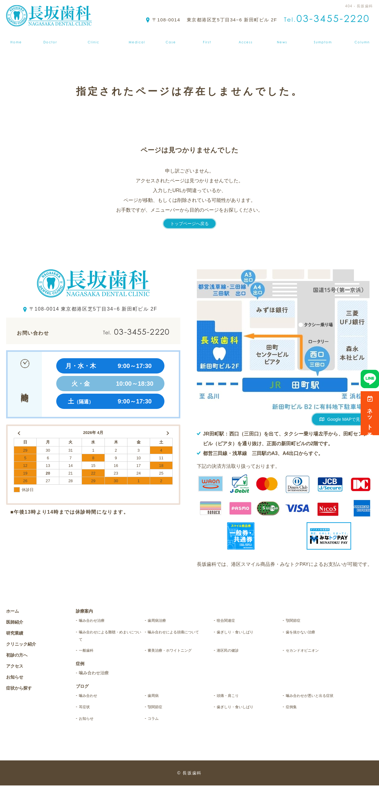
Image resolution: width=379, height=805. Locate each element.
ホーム (14, 38)
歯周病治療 (160, 620)
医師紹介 (48, 38)
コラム (155, 737)
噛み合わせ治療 (97, 620)
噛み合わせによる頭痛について (178, 638)
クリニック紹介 (93, 38)
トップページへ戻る (189, 223)
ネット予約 (370, 413)
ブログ (365, 38)
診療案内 (137, 38)
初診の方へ (207, 38)
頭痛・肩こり (232, 702)
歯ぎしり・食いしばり (242, 633)
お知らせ (283, 38)
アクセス (247, 38)
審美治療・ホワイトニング (178, 655)
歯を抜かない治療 (306, 633)
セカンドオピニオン (309, 655)
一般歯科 (89, 655)
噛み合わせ (92, 702)
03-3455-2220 (122, 331)
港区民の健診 (232, 655)
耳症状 (86, 724)
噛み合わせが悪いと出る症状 (317, 707)
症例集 (171, 38)
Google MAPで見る (345, 419)
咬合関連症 (229, 620)
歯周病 (155, 702)
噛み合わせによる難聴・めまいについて (110, 638)
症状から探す (325, 38)
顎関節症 (296, 620)
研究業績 (16, 633)
